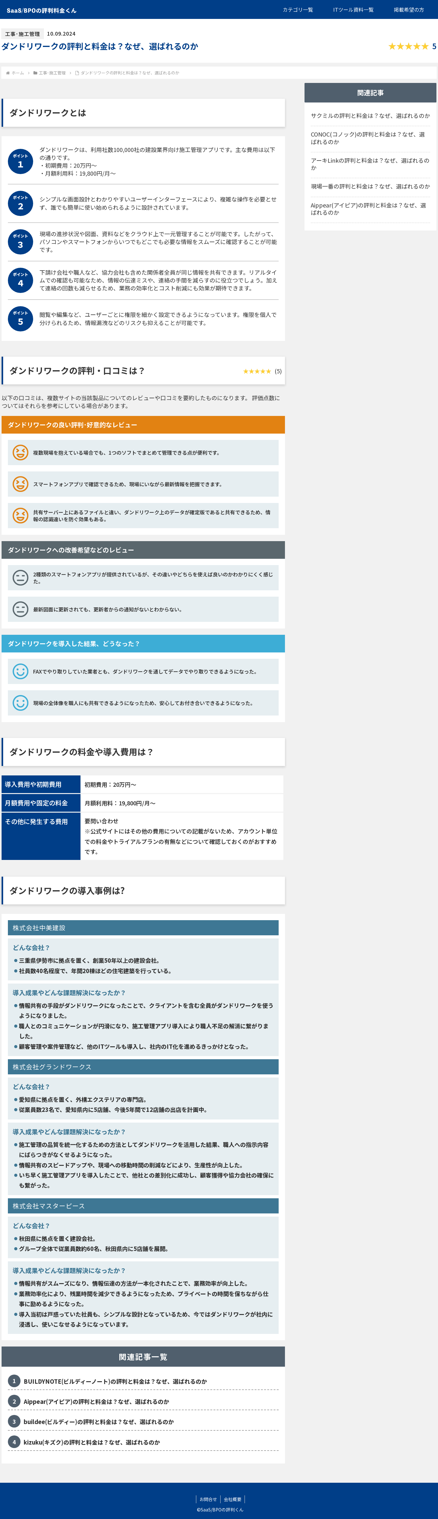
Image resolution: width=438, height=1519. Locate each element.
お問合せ (208, 1499)
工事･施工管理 (22, 34)
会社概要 (232, 1499)
